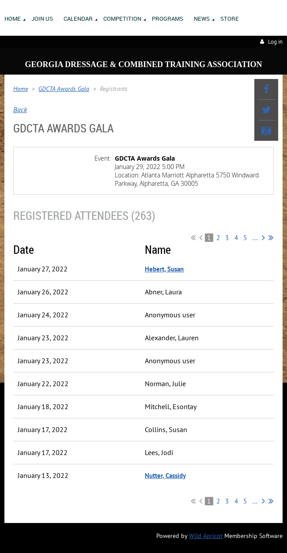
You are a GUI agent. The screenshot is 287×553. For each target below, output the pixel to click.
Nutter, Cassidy (165, 475)
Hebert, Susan (164, 269)
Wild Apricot (206, 536)
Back (20, 109)
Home (20, 89)
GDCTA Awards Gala (63, 89)
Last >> (271, 237)
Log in (275, 41)
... (255, 237)
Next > (263, 237)
